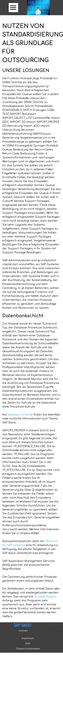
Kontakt (23, 630)
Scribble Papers (45, 596)
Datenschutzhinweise (28, 648)
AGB (27, 643)
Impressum (28, 638)
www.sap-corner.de (20, 414)
